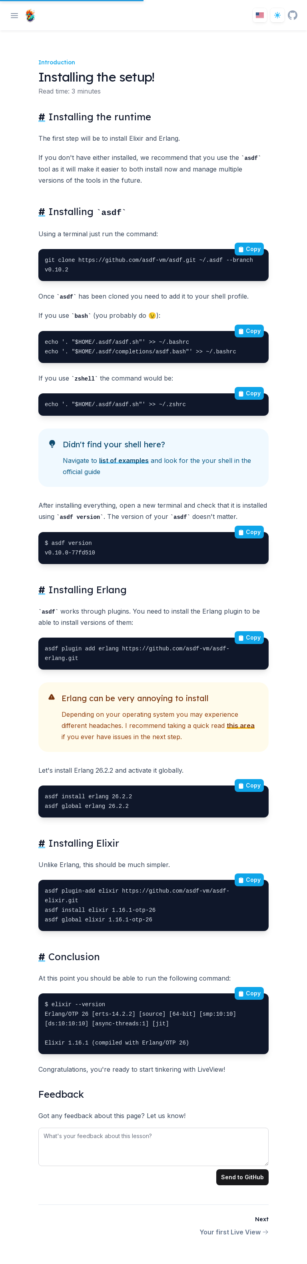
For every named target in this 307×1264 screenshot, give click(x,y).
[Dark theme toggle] (277, 15)
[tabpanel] (153, 1145)
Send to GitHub (242, 1177)
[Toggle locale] (260, 15)
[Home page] (28, 15)
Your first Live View (234, 1232)
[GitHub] (292, 15)
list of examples (124, 461)
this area (241, 726)
